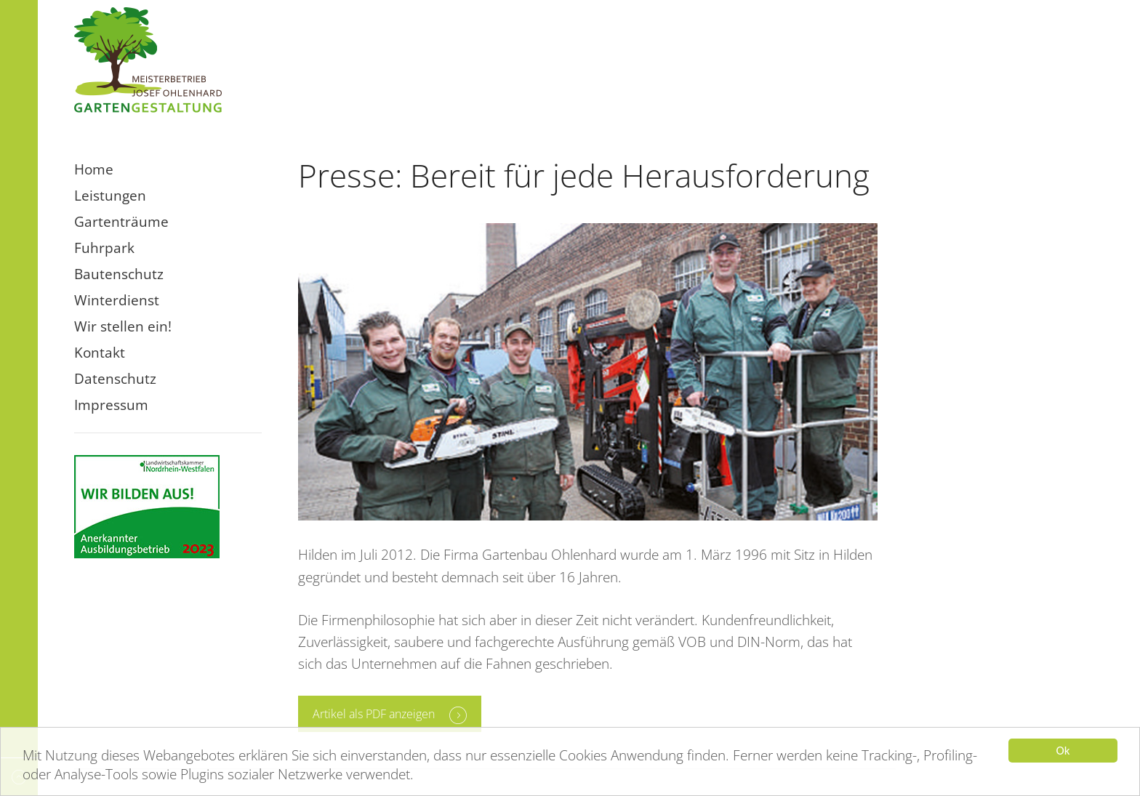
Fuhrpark (104, 247)
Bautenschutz (119, 274)
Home (93, 169)
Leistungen (110, 195)
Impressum (111, 404)
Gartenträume (121, 221)
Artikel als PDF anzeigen (374, 714)
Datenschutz (115, 378)
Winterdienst (116, 300)
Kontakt (99, 352)
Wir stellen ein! (123, 326)
